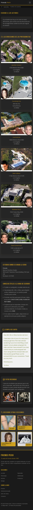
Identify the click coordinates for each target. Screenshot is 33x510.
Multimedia (20, 475)
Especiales (6, 6)
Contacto (3, 496)
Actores (3, 478)
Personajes (4, 475)
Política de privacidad (15, 505)
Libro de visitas (5, 493)
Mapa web (4, 505)
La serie (3, 473)
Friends (6, 2)
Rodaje (3, 481)
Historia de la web (5, 491)
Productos (20, 478)
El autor (3, 488)
